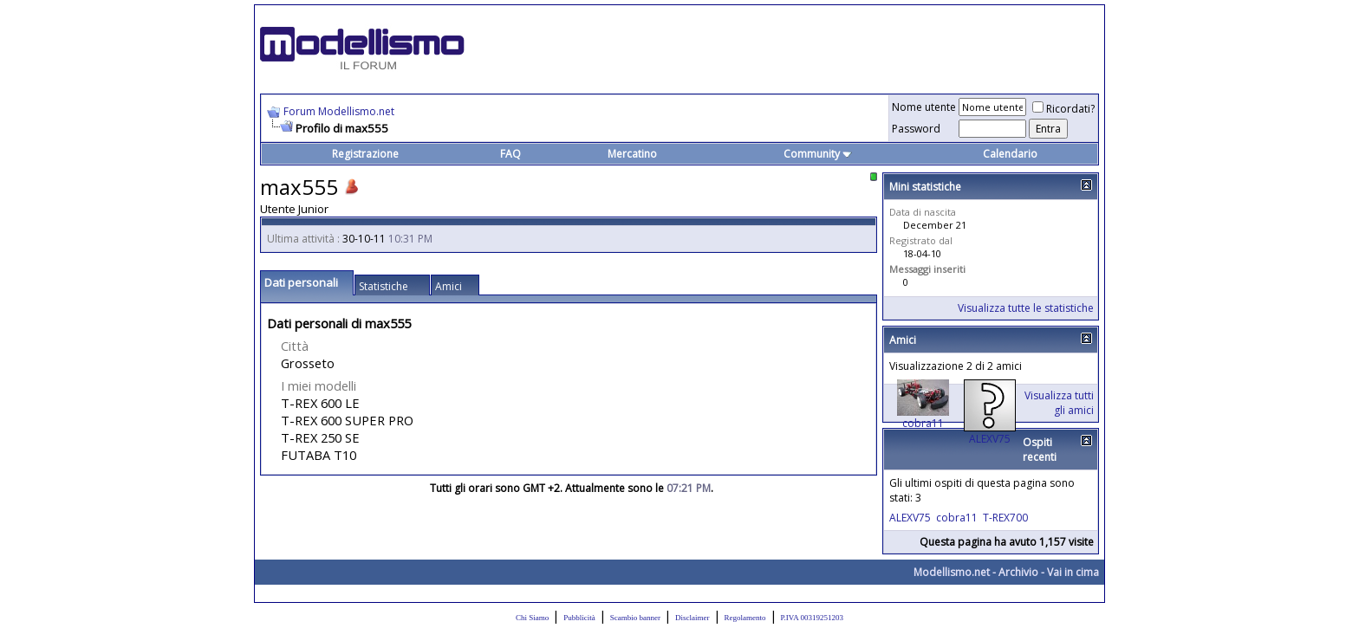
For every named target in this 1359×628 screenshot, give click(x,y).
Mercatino (632, 153)
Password (916, 128)
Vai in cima (1073, 572)
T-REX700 (1005, 517)
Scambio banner (635, 617)
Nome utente (924, 107)
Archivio (1018, 572)
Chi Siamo (532, 617)
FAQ (510, 153)
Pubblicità (579, 617)
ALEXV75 (990, 438)
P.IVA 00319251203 (812, 617)
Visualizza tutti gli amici (1059, 403)
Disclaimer (692, 617)
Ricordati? (1063, 108)
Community (818, 153)
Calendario (1010, 153)
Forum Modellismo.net (338, 111)
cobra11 (923, 423)
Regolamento (745, 617)
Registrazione (365, 153)
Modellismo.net (952, 572)
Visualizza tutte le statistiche (1026, 308)
